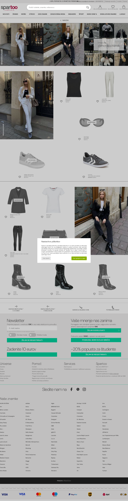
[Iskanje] (87, 7)
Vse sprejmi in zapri (79, 258)
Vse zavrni (46, 258)
